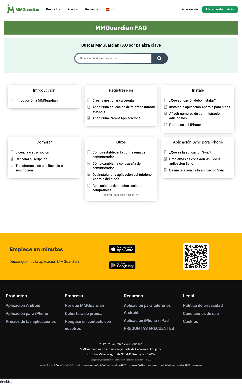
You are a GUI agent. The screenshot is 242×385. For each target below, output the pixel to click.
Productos (53, 9)
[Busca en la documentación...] (113, 58)
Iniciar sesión (189, 9)
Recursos (91, 9)
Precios (72, 9)
